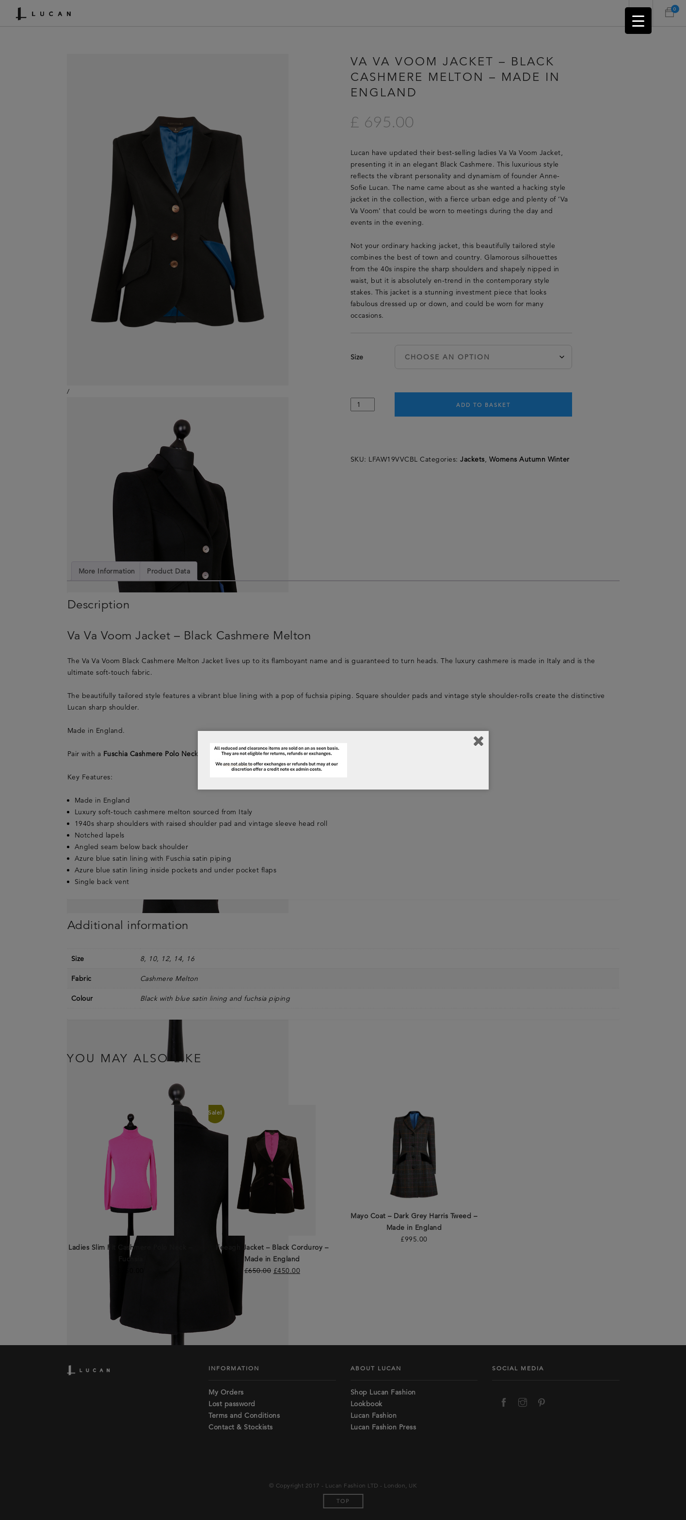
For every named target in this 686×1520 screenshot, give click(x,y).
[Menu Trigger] (638, 20)
